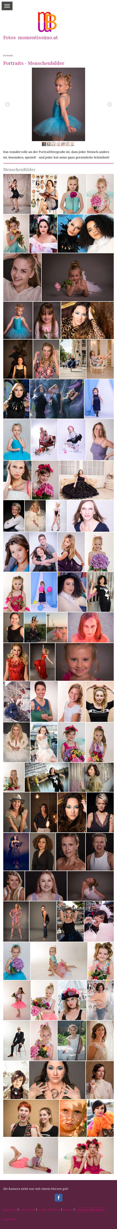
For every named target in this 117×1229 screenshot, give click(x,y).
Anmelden (9, 1219)
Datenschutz (27, 1209)
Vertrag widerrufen (90, 1209)
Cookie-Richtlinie (49, 1209)
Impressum (9, 1209)
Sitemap (68, 1209)
